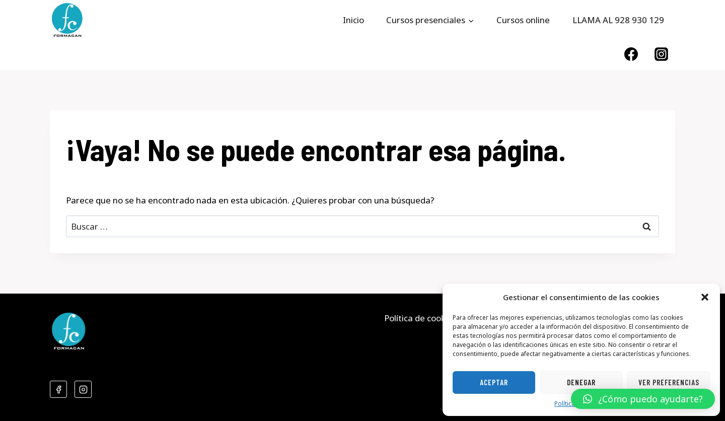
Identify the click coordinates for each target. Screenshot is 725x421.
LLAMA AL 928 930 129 (618, 20)
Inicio (353, 20)
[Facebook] (630, 53)
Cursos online (523, 20)
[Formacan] (67, 20)
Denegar (581, 382)
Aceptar (494, 382)
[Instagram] (661, 53)
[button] (705, 297)
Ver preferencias (668, 382)
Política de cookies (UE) (429, 318)
